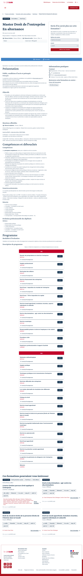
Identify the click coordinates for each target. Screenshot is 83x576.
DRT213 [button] (22, 359)
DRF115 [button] (22, 297)
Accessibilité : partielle (64, 570)
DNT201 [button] (22, 427)
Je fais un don (21, 556)
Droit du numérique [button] (25, 321)
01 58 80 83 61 (56, 73)
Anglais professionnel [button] (26, 263)
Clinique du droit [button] (25, 397)
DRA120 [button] (22, 383)
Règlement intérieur (29, 570)
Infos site (20, 570)
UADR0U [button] (22, 467)
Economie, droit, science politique (23, 14)
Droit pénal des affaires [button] (27, 271)
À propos (44, 548)
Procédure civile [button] (25, 337)
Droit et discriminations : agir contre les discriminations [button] (36, 313)
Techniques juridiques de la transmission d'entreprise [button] (36, 373)
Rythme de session (55, 37)
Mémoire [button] (22, 465)
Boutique (44, 556)
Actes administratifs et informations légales (46, 570)
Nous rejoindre (45, 551)
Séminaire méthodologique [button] (28, 357)
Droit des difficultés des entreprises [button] (30, 381)
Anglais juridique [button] (25, 365)
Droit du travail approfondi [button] (28, 405)
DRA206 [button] (22, 459)
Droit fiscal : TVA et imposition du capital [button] (32, 295)
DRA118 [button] (22, 281)
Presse (43, 550)
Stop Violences (45, 562)
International (45, 561)
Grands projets (21, 558)
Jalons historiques (22, 550)
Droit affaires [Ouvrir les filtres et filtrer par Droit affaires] (14, 18)
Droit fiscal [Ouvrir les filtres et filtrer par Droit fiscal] (22, 18)
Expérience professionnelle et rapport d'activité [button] (34, 345)
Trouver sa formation (9, 14)
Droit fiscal (35, 14)
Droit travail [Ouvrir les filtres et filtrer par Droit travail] (6, 18)
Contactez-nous (74, 7)
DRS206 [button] (22, 451)
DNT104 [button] (22, 323)
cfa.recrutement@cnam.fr (60, 75)
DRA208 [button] (22, 367)
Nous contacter (46, 553)
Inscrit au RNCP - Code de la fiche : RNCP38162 (14, 132)
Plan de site (45, 564)
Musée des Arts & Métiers (48, 558)
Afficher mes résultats (64, 49)
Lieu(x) (52, 43)
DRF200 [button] (22, 443)
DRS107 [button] (22, 331)
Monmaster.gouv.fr (37, 78)
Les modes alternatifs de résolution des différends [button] (35, 389)
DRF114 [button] (22, 289)
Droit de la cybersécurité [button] (27, 433)
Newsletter (74, 570)
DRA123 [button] (22, 339)
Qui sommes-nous (22, 548)
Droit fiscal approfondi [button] (26, 441)
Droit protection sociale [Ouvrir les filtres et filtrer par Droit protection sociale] (17, 479)
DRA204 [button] (22, 375)
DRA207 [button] (22, 391)
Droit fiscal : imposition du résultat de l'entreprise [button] (34, 287)
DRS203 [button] (22, 417)
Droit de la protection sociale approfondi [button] (32, 449)
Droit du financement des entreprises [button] (31, 279)
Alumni (19, 555)
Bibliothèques (45, 559)
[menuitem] (47, 2)
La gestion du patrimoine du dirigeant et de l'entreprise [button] (36, 457)
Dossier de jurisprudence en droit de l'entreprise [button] (34, 255)
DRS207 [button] (22, 399)
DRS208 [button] (22, 307)
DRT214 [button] (22, 257)
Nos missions (21, 551)
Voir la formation (36, 502)
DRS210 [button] (22, 315)
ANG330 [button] (22, 265)
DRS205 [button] (22, 407)
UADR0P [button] (22, 347)
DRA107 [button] (22, 273)
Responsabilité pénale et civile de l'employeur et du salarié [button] (37, 329)
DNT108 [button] (22, 435)
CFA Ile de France (54, 85)
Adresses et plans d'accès (48, 555)
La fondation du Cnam (23, 553)
